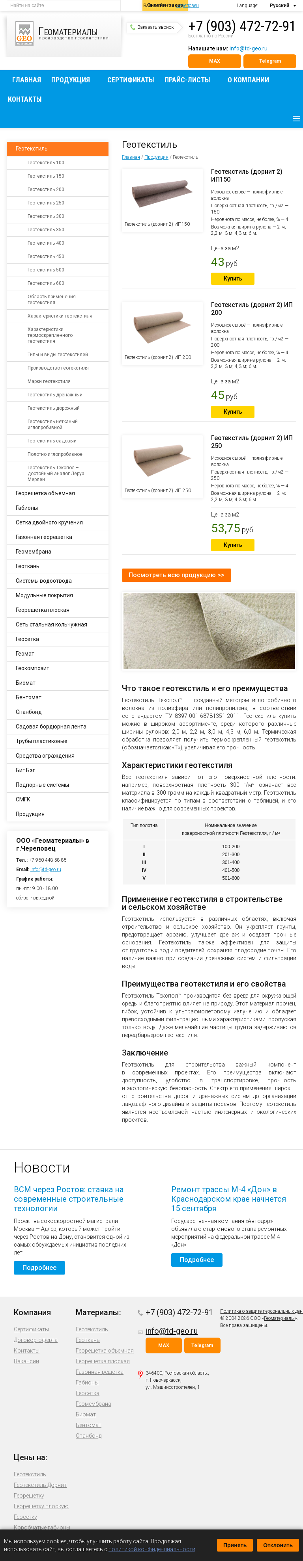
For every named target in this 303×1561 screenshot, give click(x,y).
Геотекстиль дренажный (55, 395)
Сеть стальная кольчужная (51, 624)
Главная (26, 80)
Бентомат (28, 697)
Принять (235, 1545)
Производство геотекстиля (58, 368)
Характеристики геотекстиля (60, 316)
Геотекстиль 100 (46, 162)
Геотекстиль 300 (46, 216)
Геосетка (27, 639)
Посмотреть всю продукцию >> (176, 575)
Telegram (270, 61)
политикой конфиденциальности (151, 1549)
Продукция (70, 80)
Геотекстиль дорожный (54, 408)
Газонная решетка (99, 1372)
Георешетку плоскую (41, 1506)
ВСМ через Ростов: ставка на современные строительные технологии (68, 1199)
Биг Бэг (25, 770)
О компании (248, 80)
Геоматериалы (279, 1318)
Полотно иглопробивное (55, 454)
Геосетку (25, 1517)
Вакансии (26, 1361)
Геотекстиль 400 (46, 243)
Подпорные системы (42, 785)
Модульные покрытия (44, 595)
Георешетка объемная (45, 493)
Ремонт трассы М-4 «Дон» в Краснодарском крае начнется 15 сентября (228, 1199)
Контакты (25, 99)
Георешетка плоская (42, 610)
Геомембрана (33, 551)
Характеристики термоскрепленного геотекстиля (50, 335)
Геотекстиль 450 (46, 256)
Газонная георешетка (44, 537)
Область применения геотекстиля (52, 299)
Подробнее (39, 1267)
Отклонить (278, 1545)
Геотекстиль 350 (46, 229)
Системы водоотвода (44, 581)
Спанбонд (29, 712)
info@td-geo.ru (248, 48)
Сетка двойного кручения (49, 522)
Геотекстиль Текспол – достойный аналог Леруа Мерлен (56, 473)
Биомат (26, 683)
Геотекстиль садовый (52, 441)
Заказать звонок (152, 27)
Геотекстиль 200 (46, 189)
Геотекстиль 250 (46, 203)
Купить (233, 278)
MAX (214, 61)
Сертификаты (130, 80)
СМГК (23, 799)
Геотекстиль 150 (46, 176)
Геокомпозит (32, 668)
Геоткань (27, 566)
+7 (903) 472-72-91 (242, 26)
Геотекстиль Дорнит (40, 1485)
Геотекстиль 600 (46, 283)
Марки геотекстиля (49, 381)
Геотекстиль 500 (46, 270)
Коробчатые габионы (42, 1527)
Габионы (27, 508)
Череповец (187, 5)
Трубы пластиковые (41, 741)
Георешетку (29, 1495)
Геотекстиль (32, 148)
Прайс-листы (187, 80)
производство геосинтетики (68, 33)
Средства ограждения (45, 756)
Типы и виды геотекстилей (58, 354)
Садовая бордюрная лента (51, 726)
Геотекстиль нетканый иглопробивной (53, 424)
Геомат (25, 653)
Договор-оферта (36, 1340)
